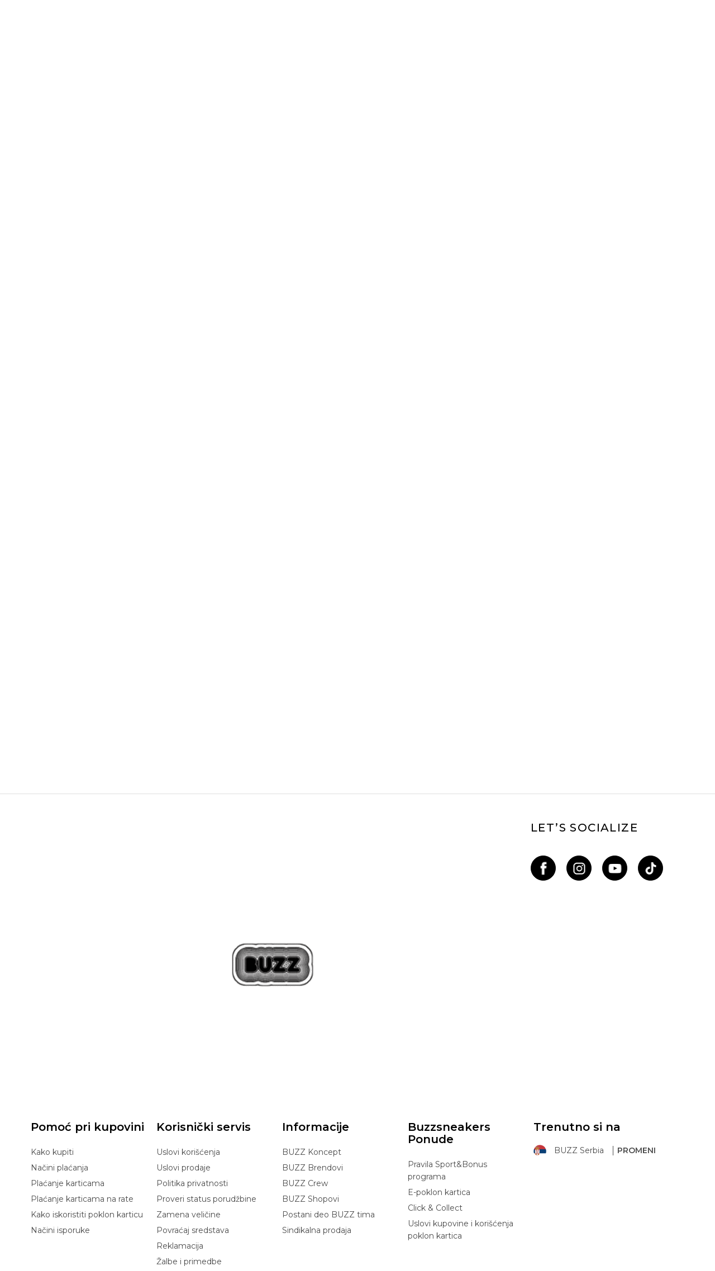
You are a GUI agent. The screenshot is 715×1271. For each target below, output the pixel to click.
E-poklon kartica (439, 1058)
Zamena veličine (188, 1081)
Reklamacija (179, 1112)
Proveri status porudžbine (206, 1065)
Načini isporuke (60, 1096)
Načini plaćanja (59, 1034)
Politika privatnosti (192, 1049)
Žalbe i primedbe (189, 1127)
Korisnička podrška (192, 1159)
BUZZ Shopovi (310, 1065)
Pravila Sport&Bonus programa (447, 1036)
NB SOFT (223, 1265)
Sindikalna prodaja (316, 1096)
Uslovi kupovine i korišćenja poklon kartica (460, 1095)
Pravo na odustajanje (196, 1143)
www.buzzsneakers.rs (133, 1265)
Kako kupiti (52, 1018)
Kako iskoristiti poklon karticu (87, 1081)
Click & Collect (435, 1074)
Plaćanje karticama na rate (82, 1065)
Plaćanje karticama (67, 1049)
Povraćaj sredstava (192, 1096)
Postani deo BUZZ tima (328, 1081)
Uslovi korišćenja (188, 1018)
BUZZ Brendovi (312, 1034)
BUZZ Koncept (311, 1018)
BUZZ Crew (305, 1049)
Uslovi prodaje (183, 1034)
